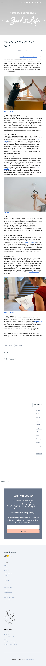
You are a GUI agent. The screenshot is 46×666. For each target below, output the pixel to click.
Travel (5, 578)
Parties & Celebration (9, 637)
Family (5, 565)
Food (5, 639)
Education (6, 570)
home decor (8, 345)
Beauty (6, 575)
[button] (41, 51)
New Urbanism (8, 595)
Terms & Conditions (9, 597)
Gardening (6, 634)
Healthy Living (8, 573)
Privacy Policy (7, 600)
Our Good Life (30, 659)
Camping (6, 580)
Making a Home (8, 592)
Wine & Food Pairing (9, 642)
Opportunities (8, 587)
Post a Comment (26, 51)
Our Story (6, 590)
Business (6, 568)
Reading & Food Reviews (10, 644)
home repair (18, 345)
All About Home (8, 632)
